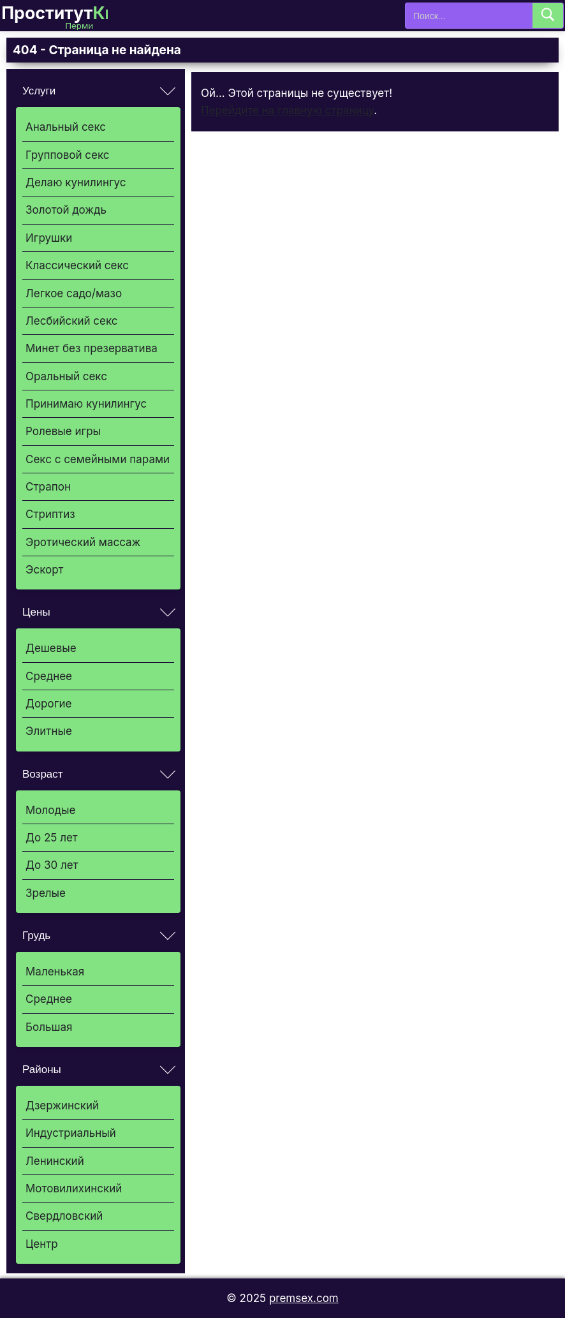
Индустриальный (71, 1133)
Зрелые (46, 893)
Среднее (49, 676)
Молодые (50, 810)
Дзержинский (62, 1105)
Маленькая (55, 971)
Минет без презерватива (92, 348)
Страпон (48, 486)
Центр (42, 1244)
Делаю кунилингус (76, 182)
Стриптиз (50, 514)
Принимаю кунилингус (86, 403)
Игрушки (49, 238)
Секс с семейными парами (98, 459)
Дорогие (48, 703)
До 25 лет (52, 837)
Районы (41, 1069)
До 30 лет (52, 865)
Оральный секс (66, 376)
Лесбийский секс (72, 321)
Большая (49, 1027)
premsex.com (304, 1298)
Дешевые (51, 648)
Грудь (36, 935)
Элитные (49, 731)
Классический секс (77, 265)
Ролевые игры (63, 431)
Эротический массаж (83, 542)
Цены (36, 612)
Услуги (38, 91)
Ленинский (55, 1161)
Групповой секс (67, 155)
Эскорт (44, 569)
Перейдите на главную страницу (287, 110)
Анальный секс (66, 127)
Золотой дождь (66, 210)
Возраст (42, 774)
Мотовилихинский (74, 1188)
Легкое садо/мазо (74, 293)
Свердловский (64, 1216)
